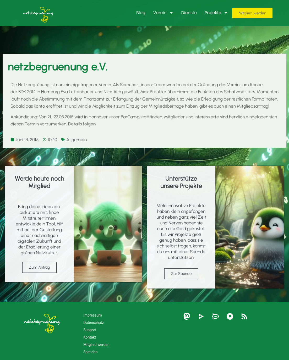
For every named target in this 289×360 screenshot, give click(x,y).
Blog (140, 13)
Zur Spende (181, 287)
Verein (163, 12)
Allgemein (76, 139)
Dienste (189, 13)
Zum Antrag (39, 280)
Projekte (216, 12)
